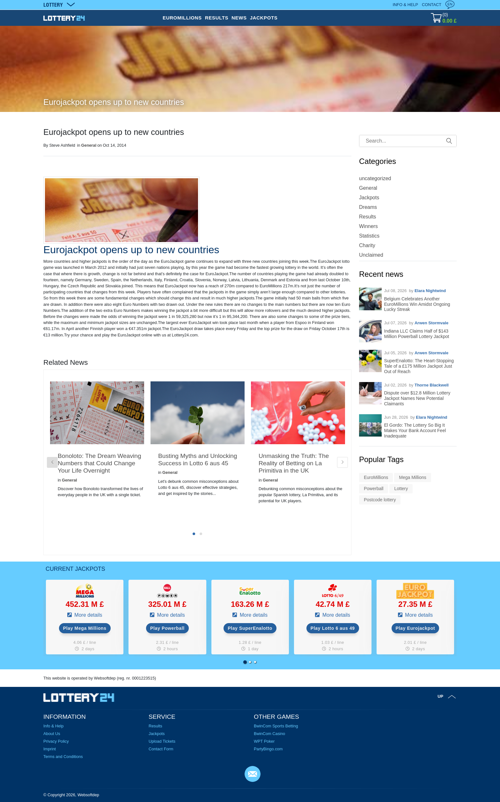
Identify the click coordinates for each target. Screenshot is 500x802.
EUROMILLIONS (182, 17)
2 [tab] (201, 534)
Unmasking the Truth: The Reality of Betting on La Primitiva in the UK (294, 463)
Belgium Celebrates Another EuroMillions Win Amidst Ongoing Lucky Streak (417, 304)
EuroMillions (376, 477)
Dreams (368, 207)
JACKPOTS (264, 17)
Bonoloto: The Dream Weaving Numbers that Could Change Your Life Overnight (99, 463)
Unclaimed (371, 255)
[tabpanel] (97, 449)
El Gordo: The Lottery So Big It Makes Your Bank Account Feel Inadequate (415, 430)
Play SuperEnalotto (250, 628)
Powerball (373, 488)
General (89, 145)
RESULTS (216, 17)
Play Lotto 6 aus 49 (333, 628)
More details (87, 615)
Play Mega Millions (85, 628)
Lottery (401, 488)
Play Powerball (167, 628)
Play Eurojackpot (415, 628)
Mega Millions (412, 477)
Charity (367, 245)
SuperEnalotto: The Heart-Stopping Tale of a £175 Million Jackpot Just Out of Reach (419, 366)
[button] (244, 662)
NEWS (239, 17)
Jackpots (369, 197)
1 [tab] (194, 534)
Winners (368, 226)
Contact (431, 4)
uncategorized (375, 178)
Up (440, 696)
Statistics (369, 236)
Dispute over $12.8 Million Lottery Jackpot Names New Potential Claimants (417, 398)
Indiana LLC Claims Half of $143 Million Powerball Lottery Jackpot (416, 333)
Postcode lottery (380, 499)
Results (367, 216)
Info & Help (405, 4)
